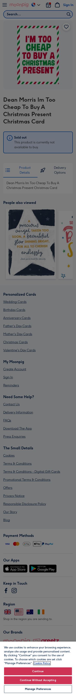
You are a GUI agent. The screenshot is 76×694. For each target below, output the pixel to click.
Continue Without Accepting (38, 680)
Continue (38, 671)
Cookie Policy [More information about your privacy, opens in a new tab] (42, 663)
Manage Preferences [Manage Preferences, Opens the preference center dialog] (38, 689)
